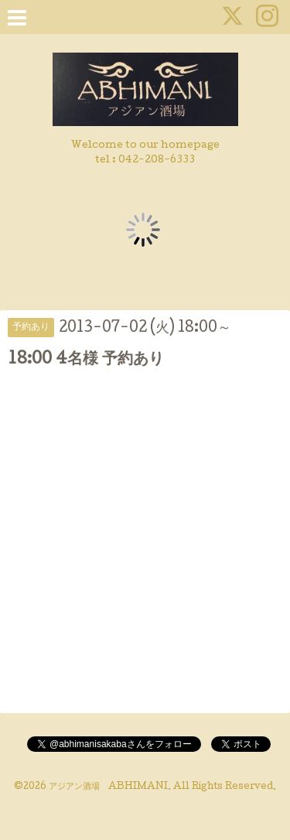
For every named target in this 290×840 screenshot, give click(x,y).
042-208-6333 (156, 160)
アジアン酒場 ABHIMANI (108, 787)
